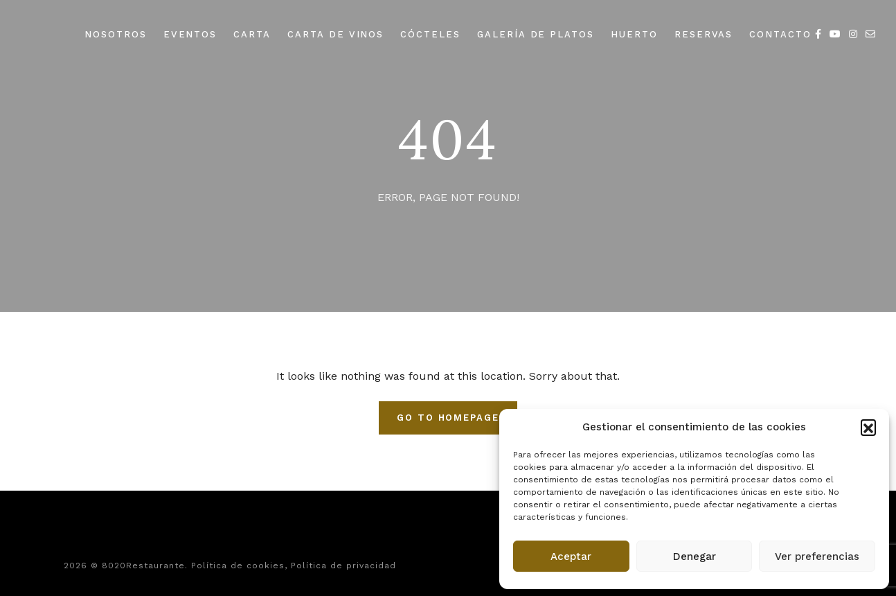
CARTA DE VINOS (335, 34)
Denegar (694, 556)
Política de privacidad (343, 565)
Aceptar (570, 556)
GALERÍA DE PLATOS (535, 34)
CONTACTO (780, 34)
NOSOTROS (115, 34)
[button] (868, 427)
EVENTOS (190, 34)
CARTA (252, 34)
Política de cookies (238, 565)
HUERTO (634, 34)
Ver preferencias (817, 556)
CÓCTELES (430, 34)
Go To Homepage (448, 417)
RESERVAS (703, 34)
